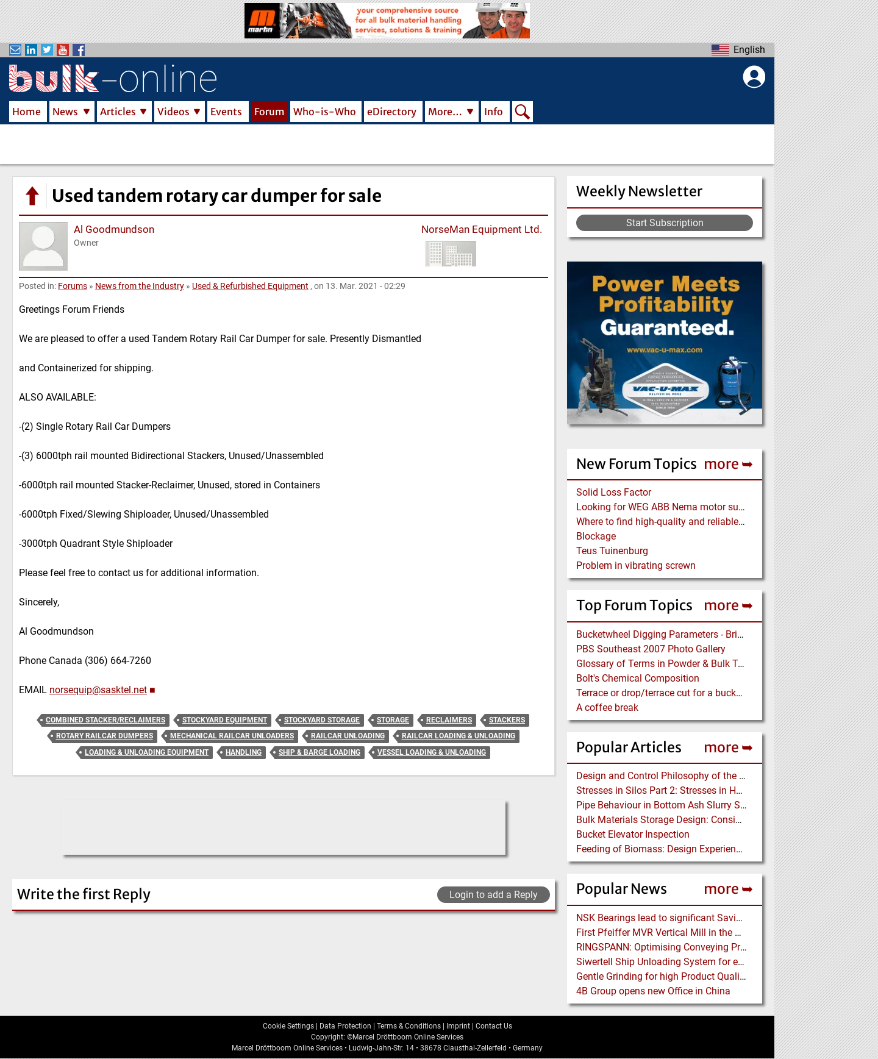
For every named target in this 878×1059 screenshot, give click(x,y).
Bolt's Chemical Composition (637, 678)
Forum (269, 111)
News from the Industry (139, 286)
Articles (118, 111)
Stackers (507, 720)
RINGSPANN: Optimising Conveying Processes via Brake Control (713, 947)
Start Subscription (665, 223)
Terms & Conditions (409, 1026)
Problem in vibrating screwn (636, 565)
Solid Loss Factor (613, 492)
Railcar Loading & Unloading (458, 736)
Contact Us (494, 1026)
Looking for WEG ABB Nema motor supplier (669, 507)
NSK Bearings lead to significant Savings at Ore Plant (690, 918)
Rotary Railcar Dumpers (104, 736)
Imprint (458, 1026)
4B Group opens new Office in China (653, 991)
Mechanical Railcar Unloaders (232, 736)
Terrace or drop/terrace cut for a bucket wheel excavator (696, 693)
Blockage (596, 536)
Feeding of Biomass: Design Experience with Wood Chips (698, 849)
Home (26, 111)
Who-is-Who (324, 111)
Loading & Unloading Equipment (147, 752)
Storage (393, 720)
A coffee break (607, 707)
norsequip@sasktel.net (98, 690)
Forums (72, 286)
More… (445, 111)
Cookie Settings (288, 1026)
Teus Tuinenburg (612, 551)
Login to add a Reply (493, 894)
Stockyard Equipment (224, 720)
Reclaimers (449, 720)
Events (226, 111)
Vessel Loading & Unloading (431, 752)
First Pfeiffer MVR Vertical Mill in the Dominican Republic (698, 932)
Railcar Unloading (348, 736)
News (65, 111)
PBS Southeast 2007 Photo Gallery (651, 649)
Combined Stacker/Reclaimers (105, 720)
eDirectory (391, 111)
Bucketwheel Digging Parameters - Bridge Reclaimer (687, 634)
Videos (173, 111)
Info (493, 111)
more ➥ (728, 463)
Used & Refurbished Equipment (250, 286)
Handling (244, 752)
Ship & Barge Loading (319, 752)
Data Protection (345, 1026)
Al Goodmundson (114, 229)
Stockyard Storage (322, 720)
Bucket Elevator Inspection (633, 834)
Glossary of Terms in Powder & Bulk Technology (679, 663)
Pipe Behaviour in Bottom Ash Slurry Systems (673, 805)
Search (522, 112)
